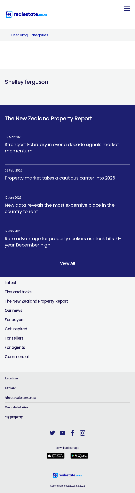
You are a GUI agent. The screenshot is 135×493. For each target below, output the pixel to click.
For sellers (14, 338)
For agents (15, 347)
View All (67, 263)
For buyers (14, 320)
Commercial (17, 356)
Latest (10, 283)
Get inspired (16, 329)
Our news (13, 310)
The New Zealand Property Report (36, 301)
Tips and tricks (18, 292)
